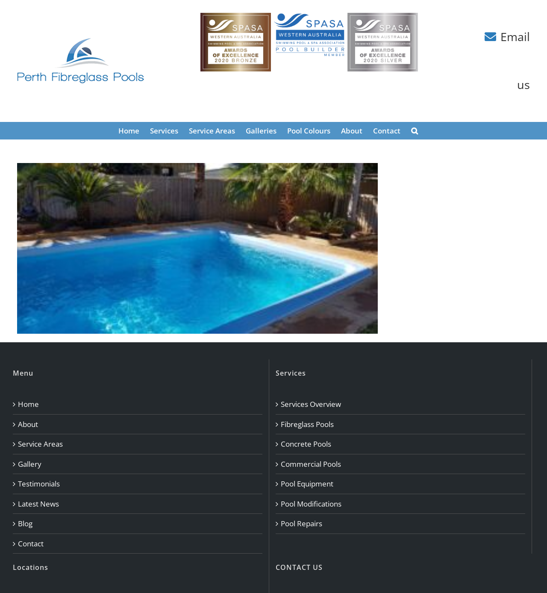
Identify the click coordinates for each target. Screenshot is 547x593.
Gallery (29, 464)
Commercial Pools (311, 464)
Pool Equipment (307, 484)
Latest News (38, 504)
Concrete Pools (306, 444)
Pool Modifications (311, 504)
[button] (414, 130)
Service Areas (40, 444)
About (28, 424)
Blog (25, 523)
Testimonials (39, 484)
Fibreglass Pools (307, 424)
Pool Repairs (301, 523)
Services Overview (311, 404)
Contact (31, 544)
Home (28, 404)
